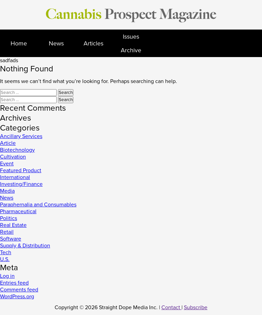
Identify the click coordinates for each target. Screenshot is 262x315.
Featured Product (20, 170)
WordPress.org (17, 296)
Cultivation (13, 156)
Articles (93, 43)
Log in (7, 276)
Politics (8, 218)
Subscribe (195, 307)
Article (8, 143)
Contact (171, 307)
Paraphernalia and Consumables (38, 204)
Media (7, 191)
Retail (7, 232)
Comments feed (19, 289)
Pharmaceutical (18, 211)
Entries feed (14, 282)
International (15, 177)
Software (10, 238)
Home (19, 43)
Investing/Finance (21, 184)
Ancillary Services (21, 136)
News (56, 43)
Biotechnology (17, 150)
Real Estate (13, 225)
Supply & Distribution (25, 245)
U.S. (5, 259)
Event (7, 163)
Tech (5, 252)
